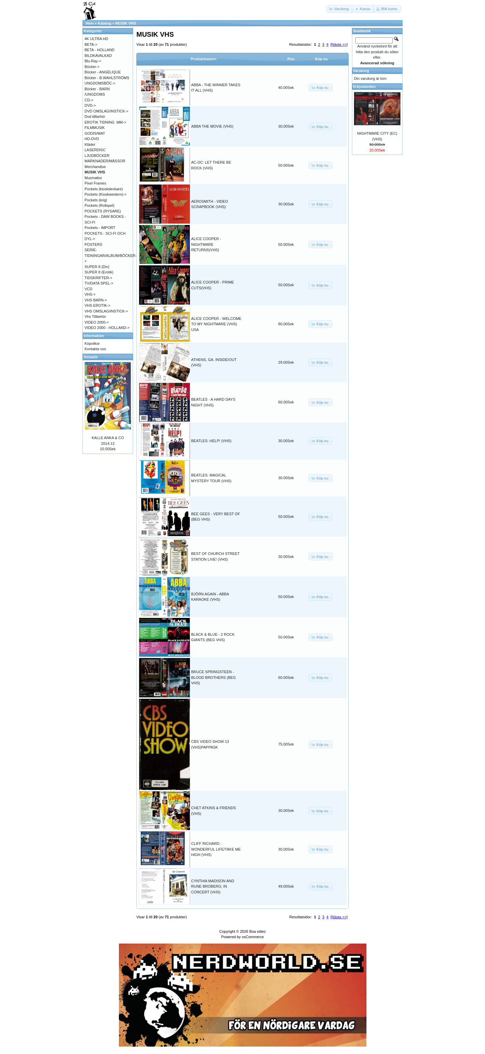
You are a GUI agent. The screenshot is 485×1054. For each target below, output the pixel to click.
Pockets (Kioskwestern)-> (106, 194)
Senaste (91, 357)
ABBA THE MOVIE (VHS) (212, 126)
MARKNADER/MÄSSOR (105, 161)
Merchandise (95, 167)
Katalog (104, 23)
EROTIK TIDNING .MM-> (105, 122)
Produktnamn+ (204, 59)
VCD (88, 289)
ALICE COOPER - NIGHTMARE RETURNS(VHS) (206, 244)
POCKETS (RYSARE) (103, 211)
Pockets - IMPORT (100, 228)
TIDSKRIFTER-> (98, 278)
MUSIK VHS (126, 23)
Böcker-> (92, 67)
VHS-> (90, 294)
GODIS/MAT (95, 133)
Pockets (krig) (96, 200)
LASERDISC (95, 150)
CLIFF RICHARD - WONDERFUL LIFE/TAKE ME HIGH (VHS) (216, 849)
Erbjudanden (364, 87)
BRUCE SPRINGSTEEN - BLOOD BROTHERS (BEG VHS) (213, 677)
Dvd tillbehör (95, 116)
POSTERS (93, 244)
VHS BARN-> (96, 300)
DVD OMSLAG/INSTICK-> (106, 111)
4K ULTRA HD (96, 39)
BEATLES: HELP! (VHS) (211, 441)
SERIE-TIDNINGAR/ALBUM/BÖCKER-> (111, 255)
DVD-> (90, 105)
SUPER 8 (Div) (97, 267)
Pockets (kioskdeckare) (104, 189)
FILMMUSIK (95, 128)
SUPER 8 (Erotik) (99, 272)
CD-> (89, 100)
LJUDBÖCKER (97, 156)
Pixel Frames (95, 183)
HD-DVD (92, 139)
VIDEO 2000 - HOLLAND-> (107, 328)
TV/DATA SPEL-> (99, 283)
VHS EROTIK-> (97, 305)
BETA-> (91, 44)
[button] (339, 9)
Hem (90, 23)
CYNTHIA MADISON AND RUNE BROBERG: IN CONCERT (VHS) (212, 886)
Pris (290, 59)
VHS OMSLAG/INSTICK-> (106, 311)
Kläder (90, 144)
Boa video (257, 931)
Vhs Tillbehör (95, 317)
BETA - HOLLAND (100, 50)
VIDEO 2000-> (97, 322)
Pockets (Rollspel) (100, 205)
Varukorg (361, 71)
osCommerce (253, 937)
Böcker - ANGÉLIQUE (103, 72)
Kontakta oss (95, 349)
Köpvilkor (92, 343)
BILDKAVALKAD (98, 56)
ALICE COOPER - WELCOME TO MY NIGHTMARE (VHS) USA (216, 324)
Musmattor (93, 178)
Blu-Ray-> (93, 61)
